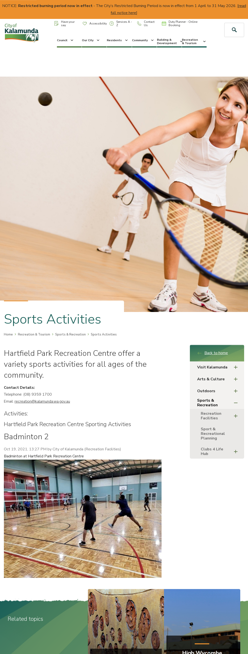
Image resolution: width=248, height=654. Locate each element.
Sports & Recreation (70, 334)
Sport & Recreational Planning (213, 433)
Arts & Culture (218, 379)
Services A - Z (120, 23)
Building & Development (169, 41)
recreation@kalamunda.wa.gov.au (42, 401)
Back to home (212, 353)
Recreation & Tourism (194, 41)
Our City (91, 40)
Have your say (64, 23)
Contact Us (146, 23)
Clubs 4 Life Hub (220, 451)
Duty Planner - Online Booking (179, 23)
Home (8, 334)
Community (143, 40)
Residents (118, 40)
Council (65, 40)
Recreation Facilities (220, 416)
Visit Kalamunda (218, 367)
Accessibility (95, 23)
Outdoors (218, 391)
